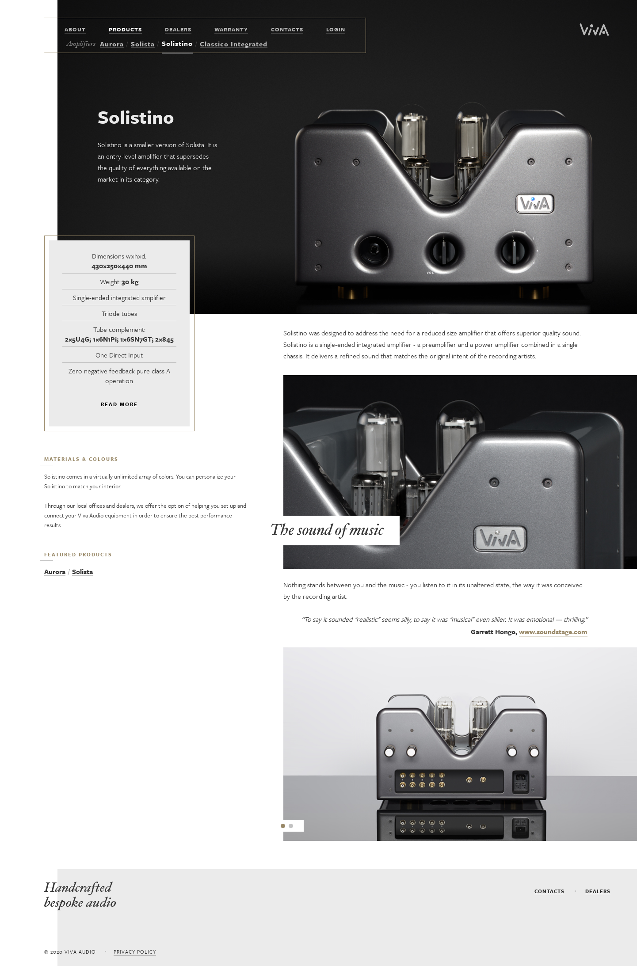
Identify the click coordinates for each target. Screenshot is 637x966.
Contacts (549, 891)
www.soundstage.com (553, 631)
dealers (597, 891)
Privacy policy (135, 951)
